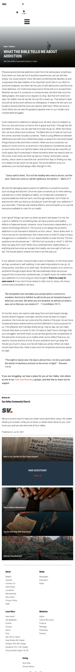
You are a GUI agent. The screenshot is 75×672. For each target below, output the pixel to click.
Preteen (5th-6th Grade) (15, 626)
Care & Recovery (46, 603)
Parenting (43, 613)
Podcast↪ (43, 563)
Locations (9, 573)
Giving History (28, 649)
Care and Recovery (24, 362)
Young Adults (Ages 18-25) (16, 633)
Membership (10, 576)
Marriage (43, 609)
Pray (7, 616)
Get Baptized (10, 603)
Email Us (37, 458)
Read (5, 29)
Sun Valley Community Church (19, 44)
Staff (7, 587)
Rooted (42, 616)
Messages (43, 559)
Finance (42, 606)
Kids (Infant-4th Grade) (15, 623)
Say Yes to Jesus (12, 620)
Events (8, 606)
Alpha (41, 599)
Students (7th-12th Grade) (16, 630)
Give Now (26, 646)
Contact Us (10, 566)
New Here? (10, 580)
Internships (10, 570)
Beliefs (8, 559)
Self (5, 44)
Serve (8, 613)
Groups (8, 609)
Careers (8, 563)
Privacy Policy (11, 583)
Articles (12, 29)
